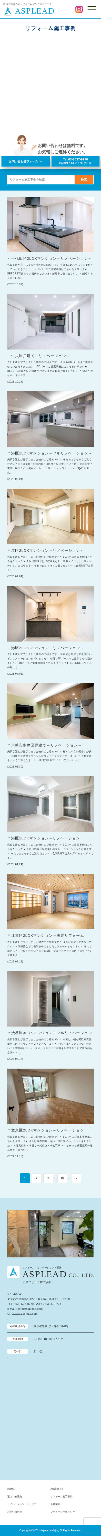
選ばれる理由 (14, 1496)
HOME (11, 1489)
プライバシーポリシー (62, 1511)
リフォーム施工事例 (61, 1496)
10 (62, 1178)
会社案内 (55, 1504)
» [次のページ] (76, 1178)
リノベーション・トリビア (22, 1504)
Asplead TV (56, 1489)
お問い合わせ (14, 1511)
